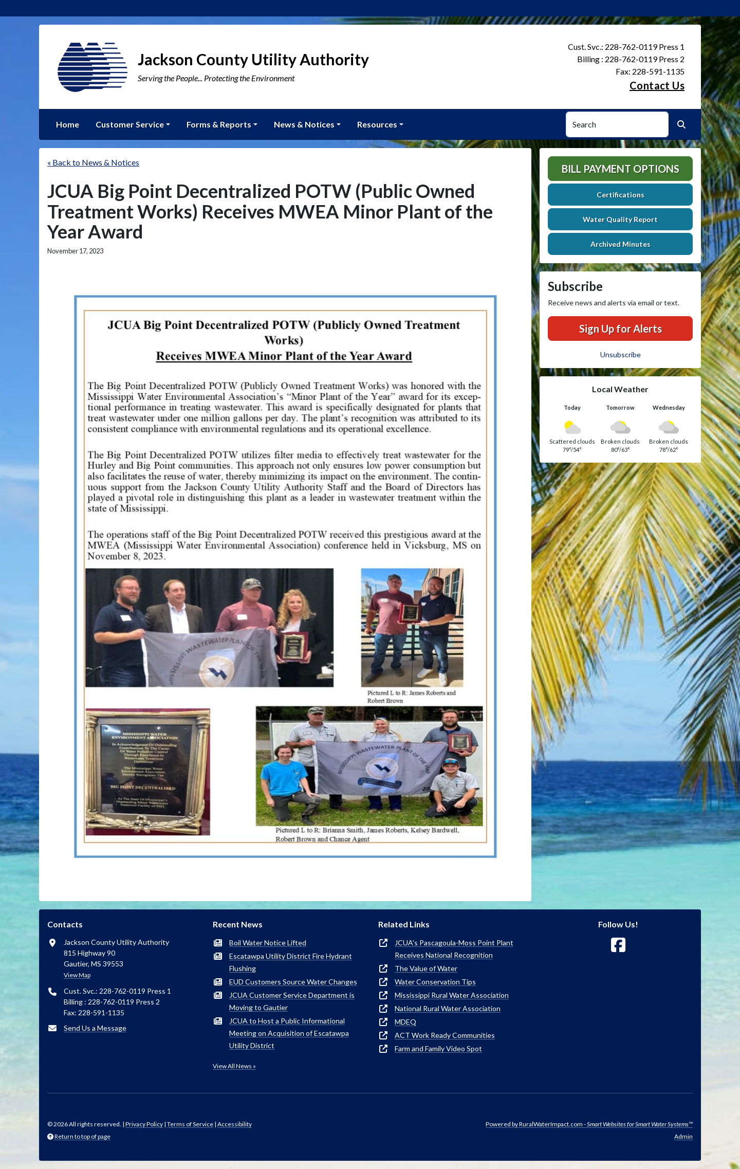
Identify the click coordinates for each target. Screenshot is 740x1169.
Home (67, 124)
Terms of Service (190, 1124)
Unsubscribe (620, 354)
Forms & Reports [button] (219, 124)
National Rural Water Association (448, 1008)
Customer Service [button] (130, 124)
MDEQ (405, 1021)
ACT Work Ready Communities (445, 1035)
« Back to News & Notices (93, 162)
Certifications (620, 194)
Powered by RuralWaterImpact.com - (589, 1124)
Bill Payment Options (620, 168)
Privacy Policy (144, 1124)
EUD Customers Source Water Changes (293, 981)
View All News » (234, 1066)
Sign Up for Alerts (620, 328)
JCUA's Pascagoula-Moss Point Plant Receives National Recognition (454, 948)
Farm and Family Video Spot (438, 1048)
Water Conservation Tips (435, 981)
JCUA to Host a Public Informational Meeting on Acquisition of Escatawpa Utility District (289, 1033)
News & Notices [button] (304, 124)
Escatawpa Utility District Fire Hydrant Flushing (290, 962)
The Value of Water (426, 968)
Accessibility (234, 1124)
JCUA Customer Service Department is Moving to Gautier (292, 1001)
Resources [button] (377, 124)
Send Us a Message (95, 1028)
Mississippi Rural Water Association (452, 995)
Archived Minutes (620, 244)
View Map (77, 975)
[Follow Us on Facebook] (618, 945)
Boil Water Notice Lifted (267, 942)
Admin (683, 1136)
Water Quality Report (620, 219)
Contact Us (657, 85)
